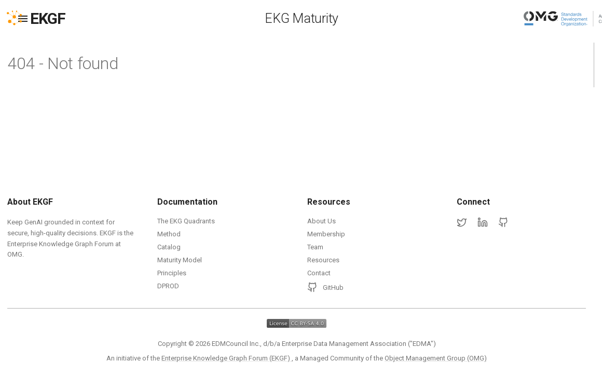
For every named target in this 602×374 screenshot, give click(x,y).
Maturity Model (179, 260)
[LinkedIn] (482, 223)
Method (169, 234)
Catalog (169, 247)
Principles (171, 273)
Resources (323, 260)
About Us (321, 221)
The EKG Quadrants (186, 221)
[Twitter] (462, 223)
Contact (319, 273)
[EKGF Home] (56, 18)
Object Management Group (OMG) (436, 358)
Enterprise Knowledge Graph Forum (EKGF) (226, 358)
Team (315, 247)
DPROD (168, 286)
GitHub (325, 287)
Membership (326, 234)
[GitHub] (503, 223)
